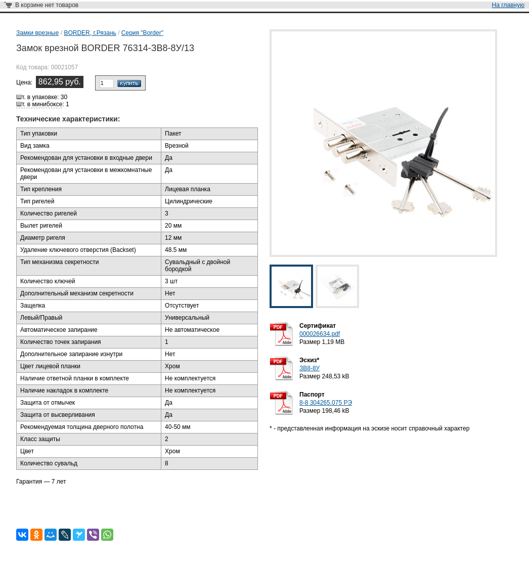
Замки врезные (37, 32)
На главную (508, 5)
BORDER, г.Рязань (90, 32)
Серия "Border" (142, 32)
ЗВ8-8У (309, 368)
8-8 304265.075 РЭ (325, 402)
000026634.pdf (319, 333)
